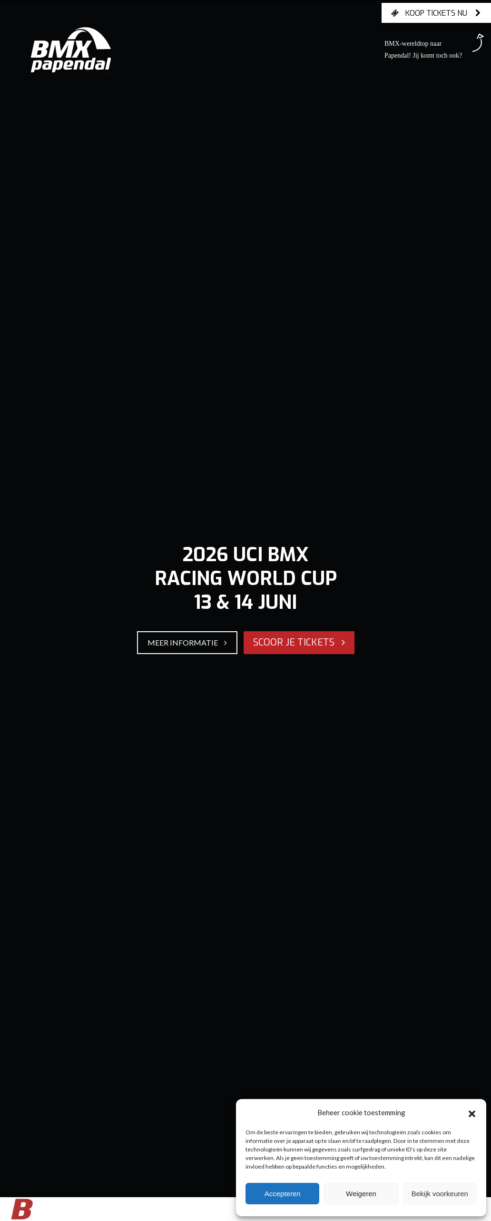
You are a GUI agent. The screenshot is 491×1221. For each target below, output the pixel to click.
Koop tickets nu (436, 13)
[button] (472, 1112)
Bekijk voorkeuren (440, 1194)
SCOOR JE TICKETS (299, 642)
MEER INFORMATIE (187, 642)
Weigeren (361, 1194)
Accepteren (283, 1194)
